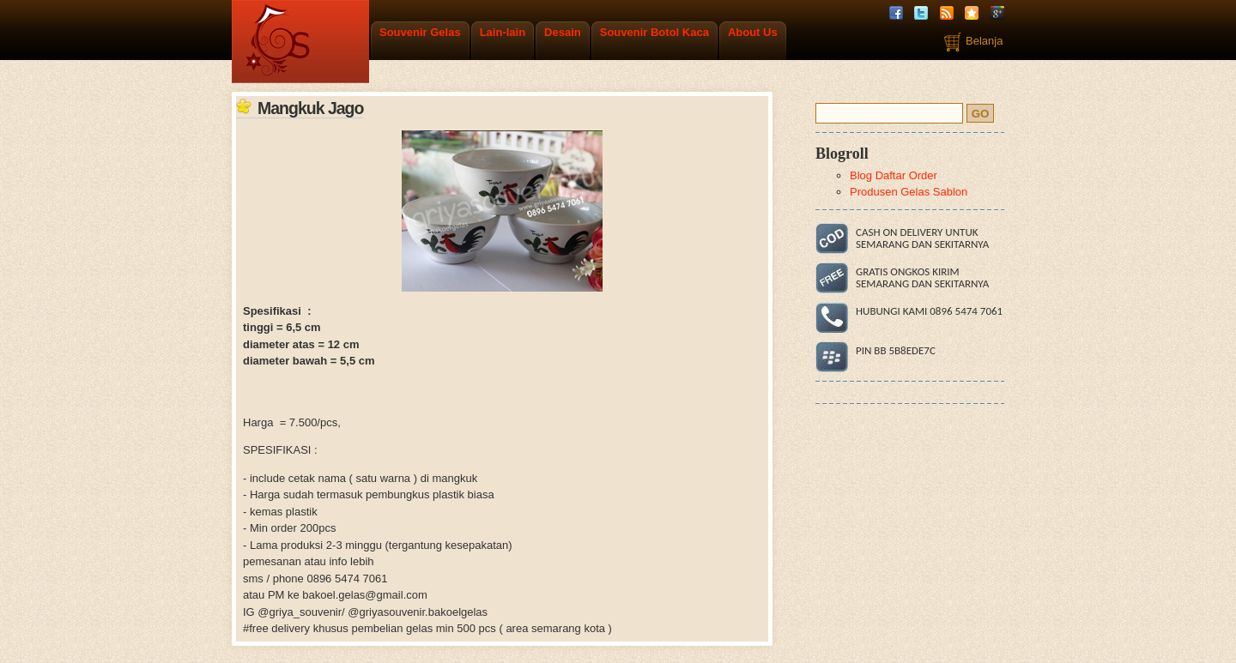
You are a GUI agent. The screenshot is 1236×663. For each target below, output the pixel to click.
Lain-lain (502, 32)
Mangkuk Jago (310, 108)
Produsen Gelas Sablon (908, 191)
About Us (753, 32)
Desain (562, 32)
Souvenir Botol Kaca (654, 32)
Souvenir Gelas (420, 32)
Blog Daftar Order (893, 175)
